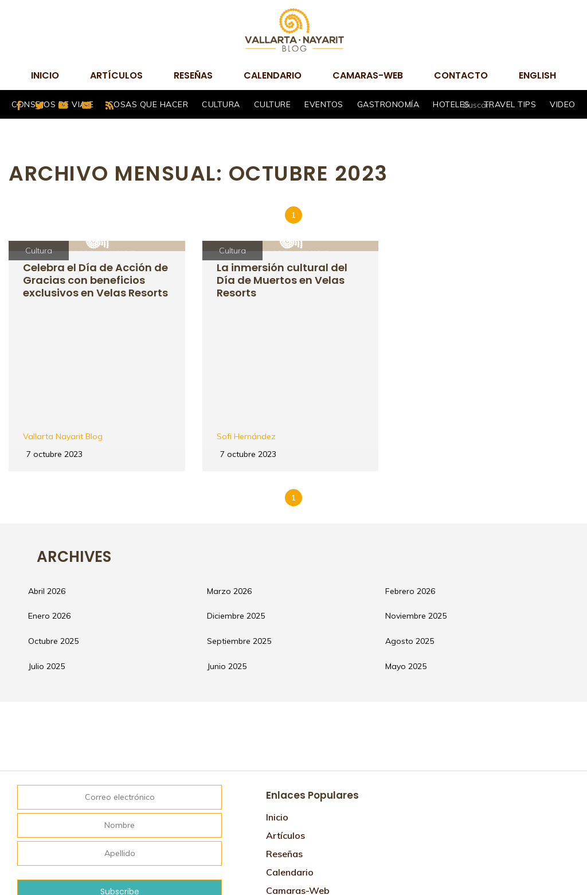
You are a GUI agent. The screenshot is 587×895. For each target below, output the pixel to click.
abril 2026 (58, 479)
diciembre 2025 (247, 508)
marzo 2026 (240, 479)
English (537, 75)
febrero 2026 (422, 479)
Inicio (45, 75)
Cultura (221, 104)
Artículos (116, 75)
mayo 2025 (417, 565)
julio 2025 (58, 565)
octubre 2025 (65, 536)
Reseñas (193, 75)
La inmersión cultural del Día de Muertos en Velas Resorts (286, 280)
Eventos (323, 104)
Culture (272, 104)
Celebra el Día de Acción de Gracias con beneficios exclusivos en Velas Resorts (96, 286)
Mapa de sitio (296, 828)
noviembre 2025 (427, 508)
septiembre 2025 (250, 536)
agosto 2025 (421, 536)
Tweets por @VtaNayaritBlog (474, 688)
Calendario (273, 75)
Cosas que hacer (148, 104)
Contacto (461, 75)
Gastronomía (388, 104)
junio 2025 (238, 565)
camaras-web (367, 75)
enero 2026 (61, 508)
